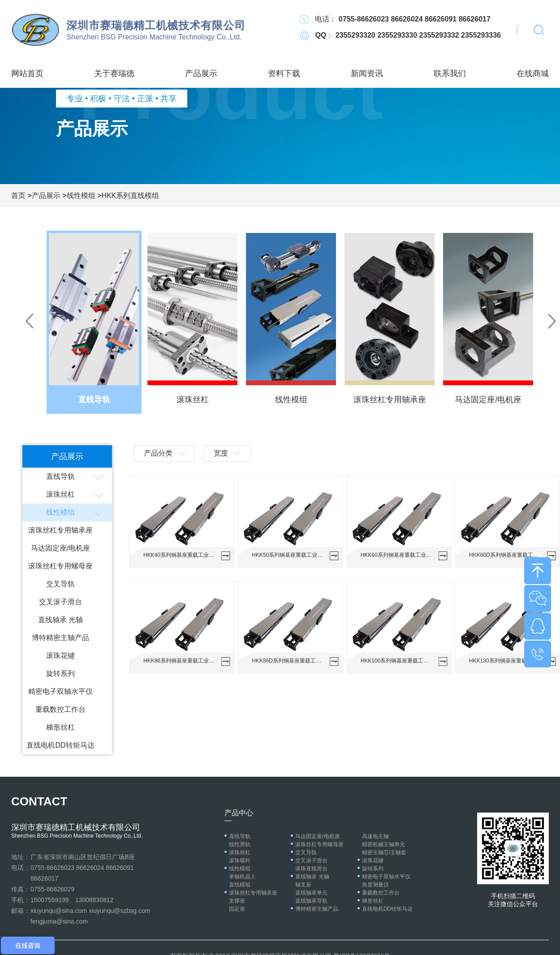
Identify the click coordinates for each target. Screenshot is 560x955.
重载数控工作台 (60, 709)
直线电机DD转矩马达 (60, 745)
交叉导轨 (60, 584)
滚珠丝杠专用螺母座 (60, 566)
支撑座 (237, 901)
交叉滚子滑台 (60, 602)
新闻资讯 (367, 73)
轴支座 (303, 885)
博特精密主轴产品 (60, 637)
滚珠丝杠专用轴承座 (60, 530)
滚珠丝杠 (60, 494)
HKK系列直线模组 (130, 195)
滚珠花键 (60, 655)
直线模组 (239, 885)
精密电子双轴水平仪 (60, 691)
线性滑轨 (239, 844)
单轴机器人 (242, 876)
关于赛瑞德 (114, 73)
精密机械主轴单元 (383, 844)
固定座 (237, 909)
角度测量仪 (375, 885)
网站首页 (27, 73)
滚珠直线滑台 (311, 868)
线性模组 (81, 195)
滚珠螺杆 (239, 860)
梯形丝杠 (60, 727)
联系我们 (450, 73)
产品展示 (201, 73)
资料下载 (284, 73)
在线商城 (533, 73)
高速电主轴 (375, 836)
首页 (18, 195)
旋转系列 (60, 673)
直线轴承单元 (311, 893)
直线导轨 (60, 476)
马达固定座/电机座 (60, 548)
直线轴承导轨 (311, 901)
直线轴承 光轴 (60, 620)
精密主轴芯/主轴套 (384, 852)
